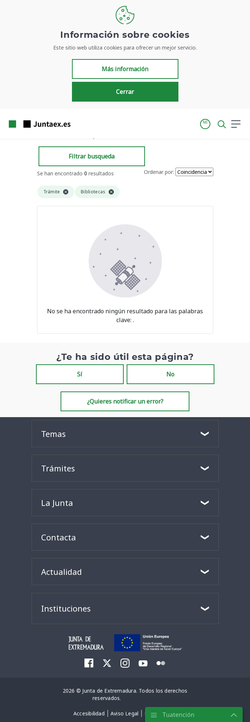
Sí (79, 374)
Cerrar (125, 92)
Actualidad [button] (61, 571)
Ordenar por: (159, 171)
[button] (205, 124)
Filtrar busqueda (92, 156)
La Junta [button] (57, 502)
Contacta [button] (58, 537)
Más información (125, 69)
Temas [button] (53, 433)
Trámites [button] (58, 468)
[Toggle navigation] (80, 123)
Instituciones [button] (66, 608)
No (170, 374)
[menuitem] (89, 663)
